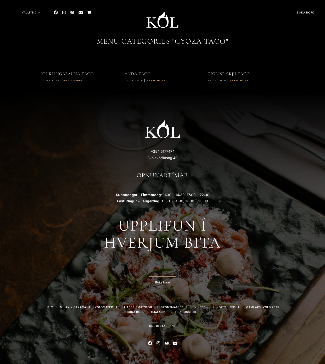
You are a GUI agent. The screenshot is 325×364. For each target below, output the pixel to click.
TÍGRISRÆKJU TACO (229, 73)
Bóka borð (306, 12)
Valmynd (29, 12)
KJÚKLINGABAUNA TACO (67, 73)
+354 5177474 (163, 151)
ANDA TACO (138, 73)
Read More (72, 80)
